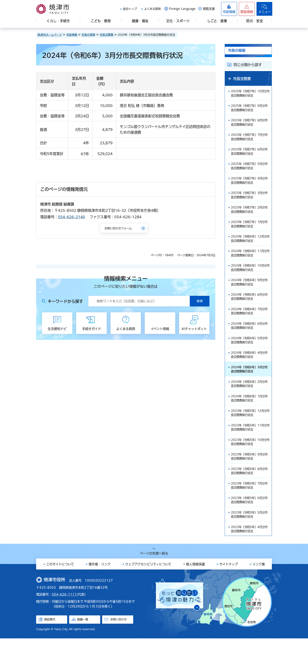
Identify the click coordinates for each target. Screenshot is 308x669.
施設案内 (49, 650)
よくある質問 (152, 8)
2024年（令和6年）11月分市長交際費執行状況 (249, 264)
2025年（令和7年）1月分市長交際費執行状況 (250, 233)
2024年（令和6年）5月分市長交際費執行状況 (250, 357)
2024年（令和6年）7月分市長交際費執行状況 (250, 326)
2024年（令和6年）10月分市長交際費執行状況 (249, 280)
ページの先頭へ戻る (154, 584)
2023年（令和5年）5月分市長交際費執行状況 (250, 543)
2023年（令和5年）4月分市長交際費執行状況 (250, 559)
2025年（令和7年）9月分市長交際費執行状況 (250, 109)
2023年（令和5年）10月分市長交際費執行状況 (249, 466)
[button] (247, 9)
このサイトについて (60, 594)
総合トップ (130, 8)
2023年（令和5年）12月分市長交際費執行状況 (249, 435)
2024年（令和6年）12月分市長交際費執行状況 (249, 249)
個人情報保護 (195, 594)
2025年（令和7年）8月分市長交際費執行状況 (250, 125)
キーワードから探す (65, 301)
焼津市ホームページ (50, 34)
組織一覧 (82, 650)
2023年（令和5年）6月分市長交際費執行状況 (250, 528)
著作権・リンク (100, 594)
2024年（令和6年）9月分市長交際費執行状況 (250, 295)
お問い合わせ (118, 650)
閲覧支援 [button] (209, 8)
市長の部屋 (88, 34)
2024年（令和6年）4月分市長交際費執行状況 (250, 373)
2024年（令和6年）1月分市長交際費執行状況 (250, 419)
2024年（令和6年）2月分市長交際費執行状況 (250, 404)
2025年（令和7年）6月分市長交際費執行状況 (250, 156)
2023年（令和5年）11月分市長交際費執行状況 (249, 450)
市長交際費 (106, 34)
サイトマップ (228, 594)
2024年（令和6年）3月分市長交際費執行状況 (250, 388)
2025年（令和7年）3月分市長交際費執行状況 (250, 202)
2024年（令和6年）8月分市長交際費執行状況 (250, 311)
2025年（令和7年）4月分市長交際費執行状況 (250, 187)
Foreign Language (182, 8)
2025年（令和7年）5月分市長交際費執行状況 (250, 171)
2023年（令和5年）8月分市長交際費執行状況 (250, 497)
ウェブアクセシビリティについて (148, 594)
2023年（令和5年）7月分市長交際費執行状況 (250, 512)
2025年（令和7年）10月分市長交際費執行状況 (249, 94)
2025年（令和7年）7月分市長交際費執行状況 (250, 140)
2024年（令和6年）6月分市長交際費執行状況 (250, 342)
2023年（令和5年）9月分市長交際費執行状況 (250, 481)
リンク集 (258, 594)
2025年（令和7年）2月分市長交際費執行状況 (250, 218)
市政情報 (71, 34)
